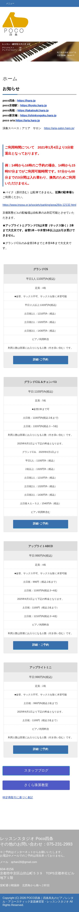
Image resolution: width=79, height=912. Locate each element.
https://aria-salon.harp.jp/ (59, 128)
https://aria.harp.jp (28, 120)
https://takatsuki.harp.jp (32, 110)
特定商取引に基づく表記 (18, 797)
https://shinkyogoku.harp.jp (38, 115)
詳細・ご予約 (40, 644)
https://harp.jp (26, 100)
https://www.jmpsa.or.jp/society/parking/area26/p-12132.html (39, 204)
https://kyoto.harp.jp (33, 105)
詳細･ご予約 (40, 359)
